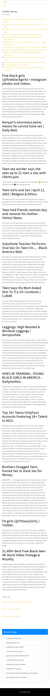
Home (5, 2)
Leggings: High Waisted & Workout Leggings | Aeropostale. (25, 50)
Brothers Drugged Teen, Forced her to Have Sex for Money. (25, 62)
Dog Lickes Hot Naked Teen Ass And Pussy (17, 602)
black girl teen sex (12, 643)
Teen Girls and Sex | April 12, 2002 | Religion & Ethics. (23, 34)
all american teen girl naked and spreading (21, 673)
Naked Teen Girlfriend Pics (11, 609)
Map (4, 6)
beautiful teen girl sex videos (16, 677)
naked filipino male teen (15, 660)
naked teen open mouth (15, 647)
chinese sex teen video (14, 651)
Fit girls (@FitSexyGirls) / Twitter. (16, 65)
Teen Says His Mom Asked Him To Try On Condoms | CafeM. (25, 47)
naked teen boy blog (13, 669)
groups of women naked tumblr (17, 656)
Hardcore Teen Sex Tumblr (11, 616)
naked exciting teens (13, 638)
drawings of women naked (15, 664)
